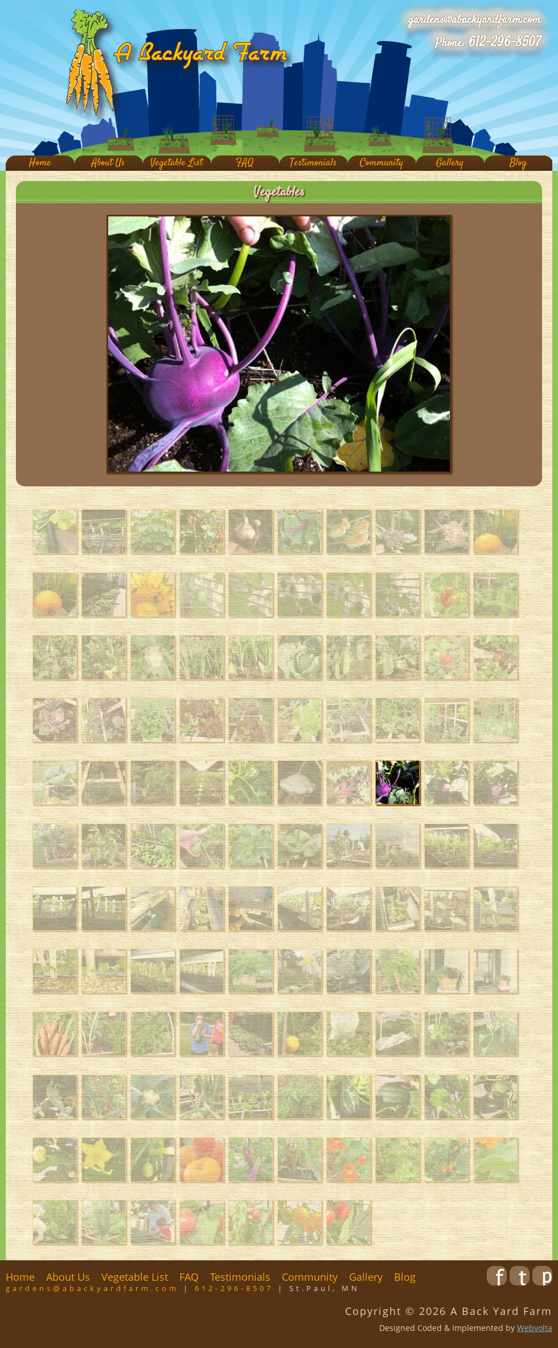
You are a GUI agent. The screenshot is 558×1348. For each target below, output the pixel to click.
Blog (518, 163)
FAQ (245, 163)
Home (40, 163)
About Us (108, 163)
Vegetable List (176, 163)
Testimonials (313, 163)
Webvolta (534, 1327)
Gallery (449, 163)
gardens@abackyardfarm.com (474, 19)
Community (381, 163)
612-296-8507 (505, 42)
